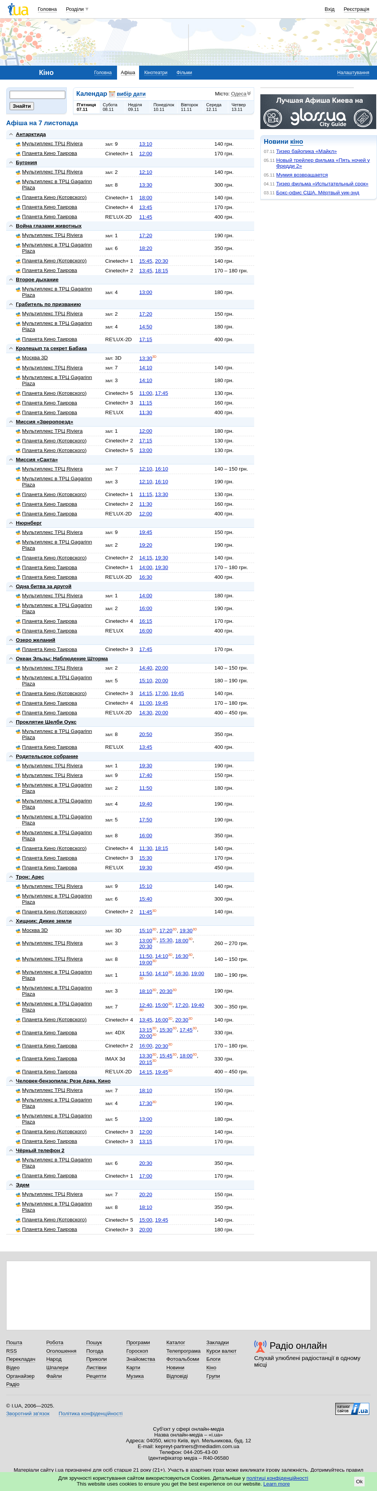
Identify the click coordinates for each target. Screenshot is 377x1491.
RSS (11, 1351)
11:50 (145, 788)
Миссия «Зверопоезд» (44, 422)
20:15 (145, 1062)
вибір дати (131, 94)
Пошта (14, 1342)
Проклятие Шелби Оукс (46, 722)
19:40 (145, 804)
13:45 (145, 207)
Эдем (22, 1185)
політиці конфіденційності (277, 1478)
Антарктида (31, 134)
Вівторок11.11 (189, 107)
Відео (13, 1367)
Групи (213, 1376)
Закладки (217, 1342)
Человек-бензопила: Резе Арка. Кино (63, 1081)
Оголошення (61, 1351)
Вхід (330, 9)
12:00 (145, 153)
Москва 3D (32, 357)
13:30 (145, 185)
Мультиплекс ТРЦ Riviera (49, 143)
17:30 (145, 1103)
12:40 (145, 1005)
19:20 (145, 545)
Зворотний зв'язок (27, 1413)
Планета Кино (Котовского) (51, 197)
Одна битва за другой (43, 586)
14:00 (145, 567)
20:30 (161, 261)
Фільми (184, 72)
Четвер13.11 (238, 107)
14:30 (145, 713)
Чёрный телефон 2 (40, 1150)
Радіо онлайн (298, 1345)
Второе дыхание (37, 279)
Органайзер (20, 1376)
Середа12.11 (214, 107)
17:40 (145, 775)
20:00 (161, 668)
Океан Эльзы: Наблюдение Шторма (62, 658)
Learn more (276, 1484)
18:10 (145, 991)
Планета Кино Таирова (46, 153)
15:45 (145, 261)
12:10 (145, 172)
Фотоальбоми (182, 1359)
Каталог (175, 1342)
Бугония (26, 162)
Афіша (128, 72)
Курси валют (221, 1351)
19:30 (161, 558)
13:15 (145, 1030)
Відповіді (177, 1376)
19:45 (145, 532)
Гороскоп (137, 1351)
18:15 (161, 271)
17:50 (145, 820)
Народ (54, 1359)
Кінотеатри (155, 72)
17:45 (161, 393)
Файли (54, 1376)
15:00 (161, 1005)
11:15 (145, 403)
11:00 (145, 393)
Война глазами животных (49, 226)
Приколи (96, 1359)
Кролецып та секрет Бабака (51, 348)
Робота (54, 1342)
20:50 (145, 734)
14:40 (145, 668)
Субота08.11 (110, 107)
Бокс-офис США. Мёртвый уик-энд (317, 193)
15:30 (145, 858)
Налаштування (353, 72)
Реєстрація (356, 9)
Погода (94, 1351)
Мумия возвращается (302, 175)
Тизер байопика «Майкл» (306, 151)
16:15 (145, 621)
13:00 (145, 292)
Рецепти (96, 1376)
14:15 (145, 558)
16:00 (145, 608)
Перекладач (20, 1359)
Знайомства (140, 1359)
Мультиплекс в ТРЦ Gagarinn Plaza (54, 184)
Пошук (94, 1342)
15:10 (145, 680)
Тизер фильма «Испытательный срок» (322, 184)
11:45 (145, 217)
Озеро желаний (35, 640)
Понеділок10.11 (163, 107)
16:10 (161, 469)
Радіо (12, 1384)
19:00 (145, 963)
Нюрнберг (29, 523)
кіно (296, 141)
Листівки (96, 1367)
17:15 (145, 339)
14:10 (145, 368)
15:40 (145, 899)
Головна (47, 9)
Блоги (213, 1359)
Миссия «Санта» (37, 459)
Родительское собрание (47, 756)
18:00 (145, 198)
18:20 (145, 248)
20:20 (145, 1194)
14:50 (145, 327)
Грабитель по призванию (48, 304)
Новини (175, 1367)
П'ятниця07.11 (86, 107)
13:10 (145, 144)
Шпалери (57, 1367)
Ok (359, 1481)
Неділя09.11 (135, 107)
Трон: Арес (30, 877)
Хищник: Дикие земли (43, 921)
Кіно (211, 1367)
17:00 (161, 693)
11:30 (145, 412)
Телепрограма (183, 1351)
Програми (138, 1342)
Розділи (75, 9)
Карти (133, 1367)
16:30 (145, 577)
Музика (135, 1376)
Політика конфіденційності (90, 1413)
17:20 (145, 235)
